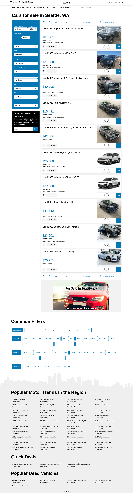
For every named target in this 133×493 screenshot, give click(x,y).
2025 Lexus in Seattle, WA (19, 416)
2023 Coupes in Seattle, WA (75, 448)
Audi (58, 338)
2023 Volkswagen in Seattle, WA (104, 422)
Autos (66, 2)
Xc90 (115, 352)
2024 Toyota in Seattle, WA (103, 400)
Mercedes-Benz (103, 338)
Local (13, 7)
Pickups (53, 330)
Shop (89, 7)
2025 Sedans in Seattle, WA (48, 411)
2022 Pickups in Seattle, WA (103, 443)
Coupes (69, 330)
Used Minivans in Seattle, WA (20, 487)
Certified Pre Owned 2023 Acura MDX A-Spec (65, 78)
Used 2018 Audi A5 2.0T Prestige (58, 252)
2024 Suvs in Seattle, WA (47, 400)
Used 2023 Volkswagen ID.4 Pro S (59, 53)
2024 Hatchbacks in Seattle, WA (49, 427)
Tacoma (38, 352)
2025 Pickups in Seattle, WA (48, 443)
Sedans (34, 330)
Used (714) (26, 37)
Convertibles (87, 330)
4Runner (57, 352)
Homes (61, 7)
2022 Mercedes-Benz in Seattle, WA (22, 448)
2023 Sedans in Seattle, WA (20, 411)
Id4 (79, 352)
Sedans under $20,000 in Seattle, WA (50, 465)
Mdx (43, 358)
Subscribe (117, 2)
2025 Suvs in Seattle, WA (19, 400)
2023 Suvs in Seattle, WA (74, 400)
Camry (65, 352)
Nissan (58, 344)
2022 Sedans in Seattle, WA (75, 438)
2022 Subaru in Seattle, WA (20, 443)
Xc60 (108, 352)
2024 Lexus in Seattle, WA (47, 416)
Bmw (112, 338)
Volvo (64, 338)
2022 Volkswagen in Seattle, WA (21, 438)
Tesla (65, 344)
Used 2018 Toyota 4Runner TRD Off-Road (63, 28)
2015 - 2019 (36, 366)
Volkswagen (49, 338)
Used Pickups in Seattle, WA (103, 481)
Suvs (27, 330)
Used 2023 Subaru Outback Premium (60, 227)
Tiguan (101, 352)
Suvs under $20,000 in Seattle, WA (22, 465)
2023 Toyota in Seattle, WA (103, 406)
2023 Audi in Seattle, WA (19, 422)
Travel (54, 7)
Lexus (33, 338)
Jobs (77, 7)
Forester (36, 358)
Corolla (73, 352)
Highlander (27, 358)
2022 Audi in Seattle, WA (102, 438)
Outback (50, 358)
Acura (71, 338)
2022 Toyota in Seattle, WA (47, 432)
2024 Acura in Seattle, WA (74, 427)
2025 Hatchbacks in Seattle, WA (104, 432)
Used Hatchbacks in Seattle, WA (76, 481)
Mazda (35, 344)
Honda (78, 338)
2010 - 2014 (47, 366)
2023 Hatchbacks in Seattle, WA (76, 443)
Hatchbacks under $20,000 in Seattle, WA (79, 465)
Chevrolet (43, 344)
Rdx (94, 352)
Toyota (26, 338)
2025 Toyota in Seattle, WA (20, 406)
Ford (85, 338)
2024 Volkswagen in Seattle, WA (49, 422)
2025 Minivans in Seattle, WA (48, 448)
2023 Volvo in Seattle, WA (74, 411)
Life (48, 7)
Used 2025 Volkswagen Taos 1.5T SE (61, 177)
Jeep (78, 344)
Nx (45, 352)
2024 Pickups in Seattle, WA (20, 432)
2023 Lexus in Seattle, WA (102, 411)
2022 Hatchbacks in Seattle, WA (76, 432)
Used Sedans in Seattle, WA (48, 481)
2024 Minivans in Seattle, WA (48, 438)
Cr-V (58, 358)
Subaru (40, 338)
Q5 (50, 352)
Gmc (72, 344)
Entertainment (39, 7)
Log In (110, 2)
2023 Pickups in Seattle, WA (103, 427)
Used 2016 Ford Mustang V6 (56, 103)
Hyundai (93, 338)
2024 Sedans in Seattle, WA (75, 406)
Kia (51, 344)
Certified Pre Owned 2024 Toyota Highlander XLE (66, 128)
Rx (31, 352)
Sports (28, 7)
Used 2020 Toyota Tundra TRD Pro (59, 202)
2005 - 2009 (57, 366)
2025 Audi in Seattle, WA (102, 416)
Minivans (61, 330)
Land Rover (27, 344)
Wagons (77, 330)
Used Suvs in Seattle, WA (19, 481)
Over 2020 (26, 366)
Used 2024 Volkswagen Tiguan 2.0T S (61, 152)
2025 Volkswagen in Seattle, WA (76, 422)
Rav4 (25, 352)
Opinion (68, 7)
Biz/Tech (20, 7)
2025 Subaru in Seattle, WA (20, 427)
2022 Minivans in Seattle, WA (103, 448)
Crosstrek (86, 352)
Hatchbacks (43, 330)
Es (63, 358)
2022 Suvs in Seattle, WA (47, 406)
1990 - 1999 (67, 366)
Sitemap (66, 491)
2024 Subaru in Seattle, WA (75, 416)
